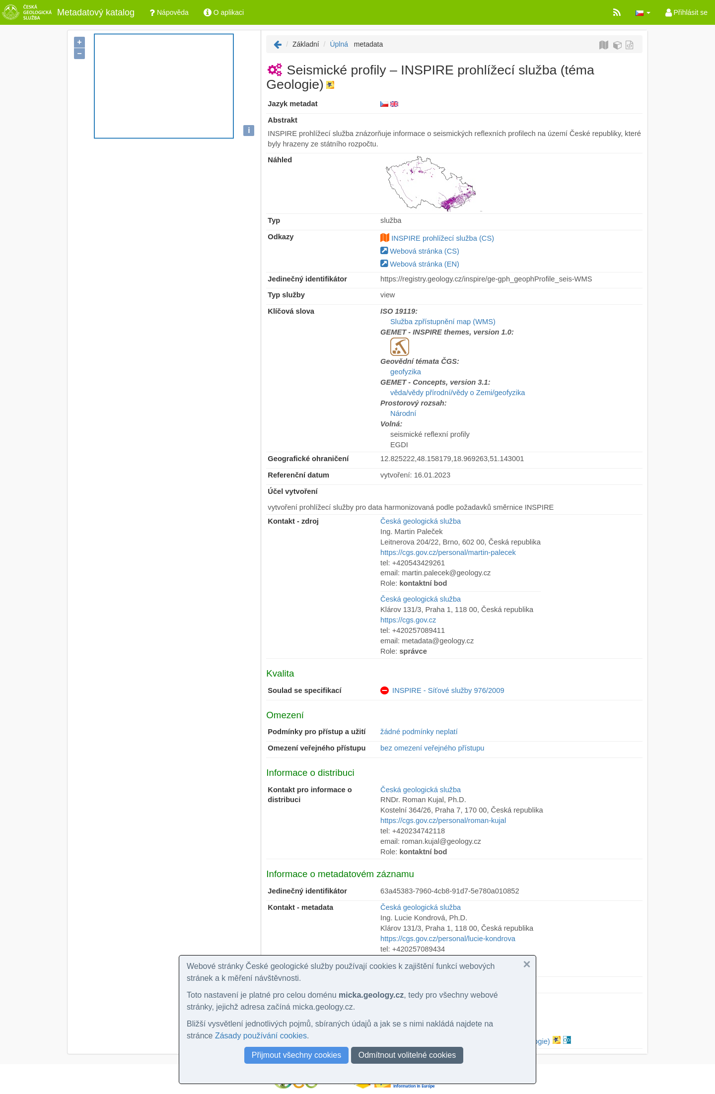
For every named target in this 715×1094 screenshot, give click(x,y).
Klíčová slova (291, 311)
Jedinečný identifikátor (307, 279)
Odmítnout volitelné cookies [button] (407, 1055)
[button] (643, 12)
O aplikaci (224, 12)
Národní (403, 413)
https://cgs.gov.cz (408, 620)
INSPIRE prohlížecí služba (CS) (442, 238)
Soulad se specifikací (304, 690)
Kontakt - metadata (300, 907)
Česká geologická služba (420, 521)
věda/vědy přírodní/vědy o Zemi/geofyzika (457, 393)
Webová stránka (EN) (419, 264)
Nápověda (169, 12)
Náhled (280, 160)
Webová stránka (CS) (419, 251)
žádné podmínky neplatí (419, 732)
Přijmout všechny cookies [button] (297, 1055)
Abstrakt (282, 120)
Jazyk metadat (292, 104)
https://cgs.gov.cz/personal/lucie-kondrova (447, 939)
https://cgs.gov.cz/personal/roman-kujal (443, 820)
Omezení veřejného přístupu (316, 748)
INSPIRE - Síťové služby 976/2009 (448, 690)
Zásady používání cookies (261, 1035)
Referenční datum (298, 475)
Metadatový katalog (67, 12)
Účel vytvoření (292, 491)
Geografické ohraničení (308, 459)
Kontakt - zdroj (293, 521)
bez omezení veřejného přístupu (432, 748)
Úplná (339, 44)
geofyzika (405, 372)
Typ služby (286, 295)
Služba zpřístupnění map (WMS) (443, 322)
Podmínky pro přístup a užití (316, 732)
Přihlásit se (686, 12)
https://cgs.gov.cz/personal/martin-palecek (448, 552)
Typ (274, 220)
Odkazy (280, 237)
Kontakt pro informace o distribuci (310, 795)
